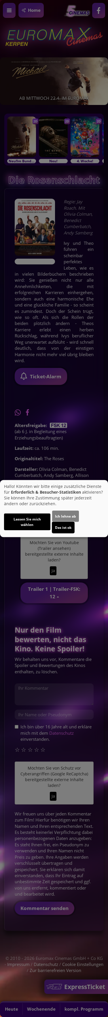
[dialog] (54, 508)
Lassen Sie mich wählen (27, 522)
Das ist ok (63, 527)
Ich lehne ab (65, 516)
